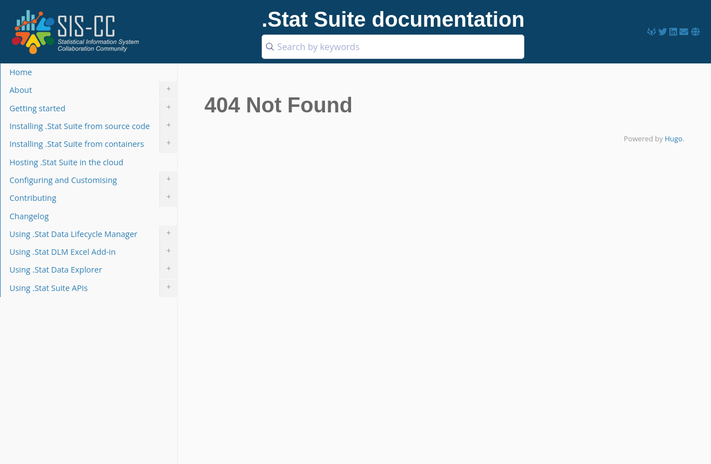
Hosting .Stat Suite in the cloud (66, 162)
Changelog (29, 216)
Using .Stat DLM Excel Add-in (93, 252)
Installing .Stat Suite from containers (93, 144)
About (93, 90)
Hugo (674, 139)
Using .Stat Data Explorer (93, 270)
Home (20, 72)
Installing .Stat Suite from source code (93, 126)
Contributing (93, 198)
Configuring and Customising (93, 180)
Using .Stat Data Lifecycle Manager (93, 234)
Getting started (93, 108)
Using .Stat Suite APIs (93, 288)
